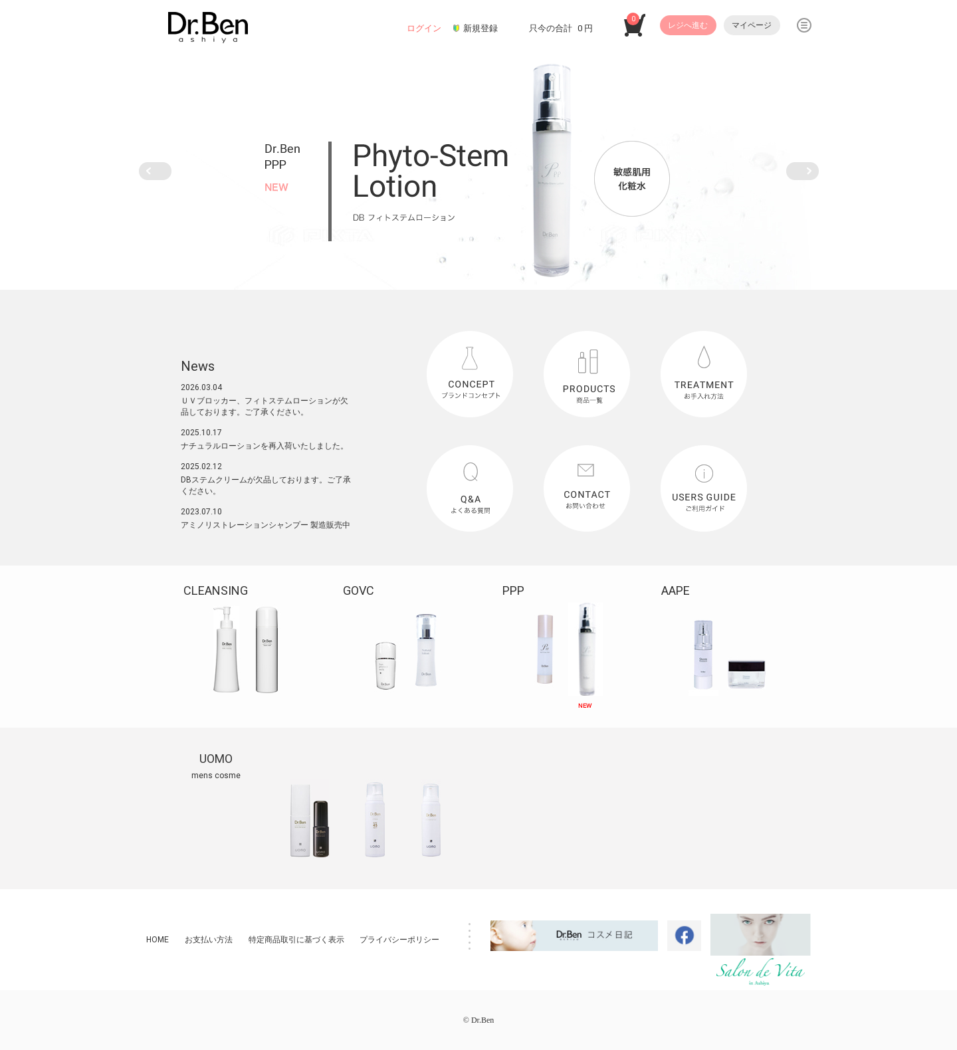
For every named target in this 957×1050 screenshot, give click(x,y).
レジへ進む (688, 25)
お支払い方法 (209, 940)
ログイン (424, 28)
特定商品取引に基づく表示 (296, 940)
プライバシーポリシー (399, 940)
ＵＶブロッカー (209, 401)
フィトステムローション (288, 401)
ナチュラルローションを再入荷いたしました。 (264, 446)
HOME (157, 940)
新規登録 (480, 28)
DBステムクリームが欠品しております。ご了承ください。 (266, 485)
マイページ (752, 25)
